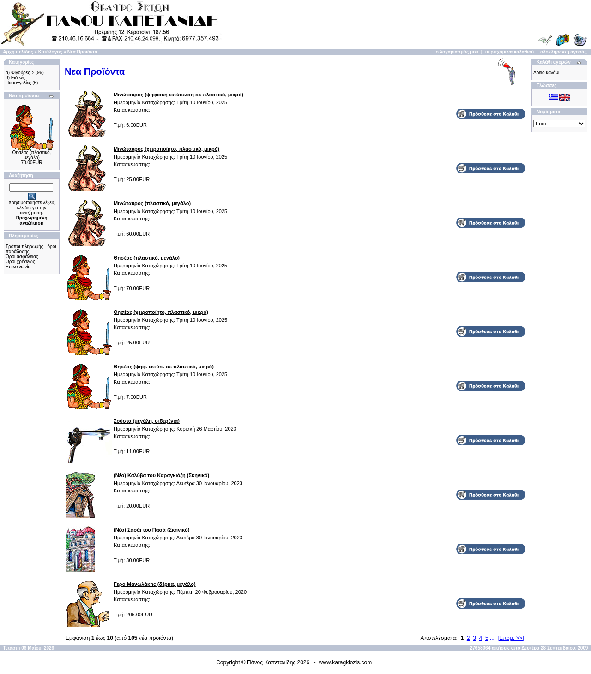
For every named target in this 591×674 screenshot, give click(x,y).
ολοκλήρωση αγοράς (563, 51)
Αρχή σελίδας (18, 51)
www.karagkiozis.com (345, 662)
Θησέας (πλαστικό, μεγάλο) (31, 155)
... (492, 638)
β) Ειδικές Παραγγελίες (18, 80)
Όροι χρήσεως (20, 261)
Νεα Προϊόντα (82, 51)
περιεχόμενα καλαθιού (509, 51)
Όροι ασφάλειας (22, 256)
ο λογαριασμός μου (457, 51)
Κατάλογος (50, 51)
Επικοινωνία (18, 266)
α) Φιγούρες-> (20, 72)
